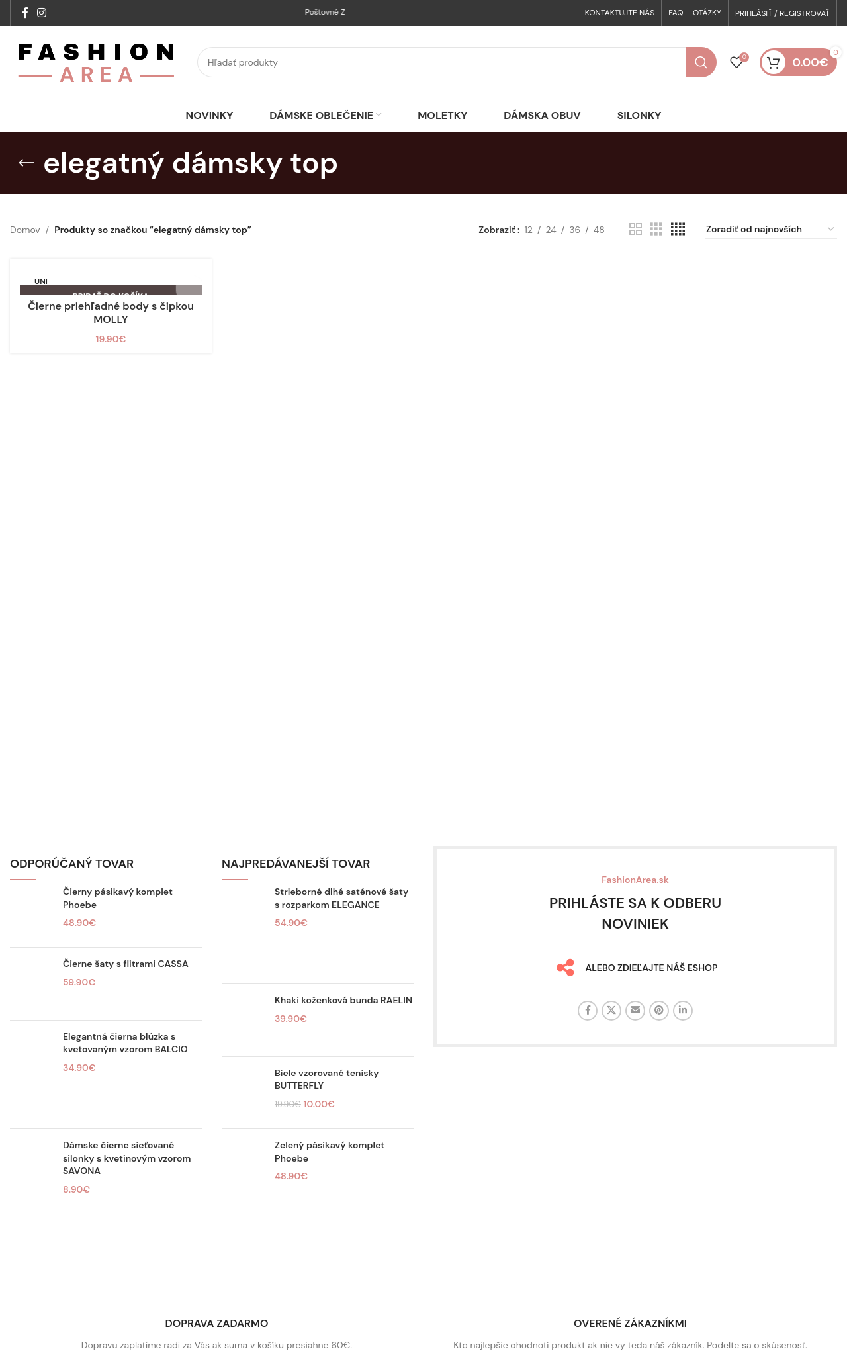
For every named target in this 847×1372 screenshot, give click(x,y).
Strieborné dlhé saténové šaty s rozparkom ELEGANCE (341, 927)
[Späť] (26, 192)
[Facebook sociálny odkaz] (24, 13)
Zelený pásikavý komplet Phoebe (329, 1180)
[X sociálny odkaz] (611, 1039)
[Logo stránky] (97, 77)
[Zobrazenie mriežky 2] (635, 258)
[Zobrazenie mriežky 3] (656, 258)
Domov (25, 259)
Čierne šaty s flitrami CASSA (126, 993)
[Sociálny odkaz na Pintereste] (659, 1039)
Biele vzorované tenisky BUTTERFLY (327, 1108)
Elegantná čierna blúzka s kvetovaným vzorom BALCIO (125, 1071)
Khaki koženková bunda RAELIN (343, 1029)
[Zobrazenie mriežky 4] (678, 258)
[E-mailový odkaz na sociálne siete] (635, 1039)
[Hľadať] (457, 77)
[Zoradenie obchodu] (771, 259)
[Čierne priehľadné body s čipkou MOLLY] (111, 311)
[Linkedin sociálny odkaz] (683, 1039)
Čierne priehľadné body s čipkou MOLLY (111, 343)
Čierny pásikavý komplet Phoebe (118, 927)
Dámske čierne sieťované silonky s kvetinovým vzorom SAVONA (127, 1187)
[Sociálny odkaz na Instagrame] (41, 13)
